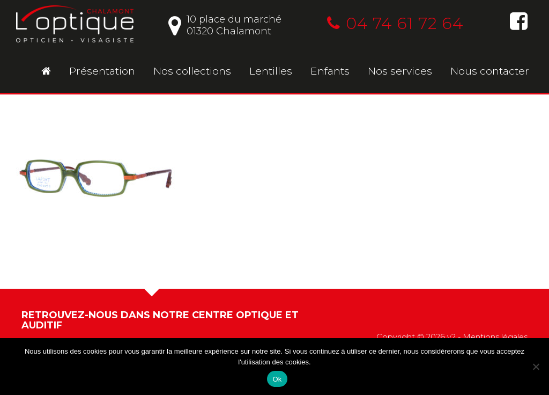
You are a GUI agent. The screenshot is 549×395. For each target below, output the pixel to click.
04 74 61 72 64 (395, 23)
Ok (276, 379)
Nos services (400, 70)
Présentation (102, 70)
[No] (535, 366)
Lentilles (270, 70)
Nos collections (192, 70)
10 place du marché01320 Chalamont (224, 25)
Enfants (330, 70)
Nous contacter (489, 70)
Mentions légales (495, 337)
